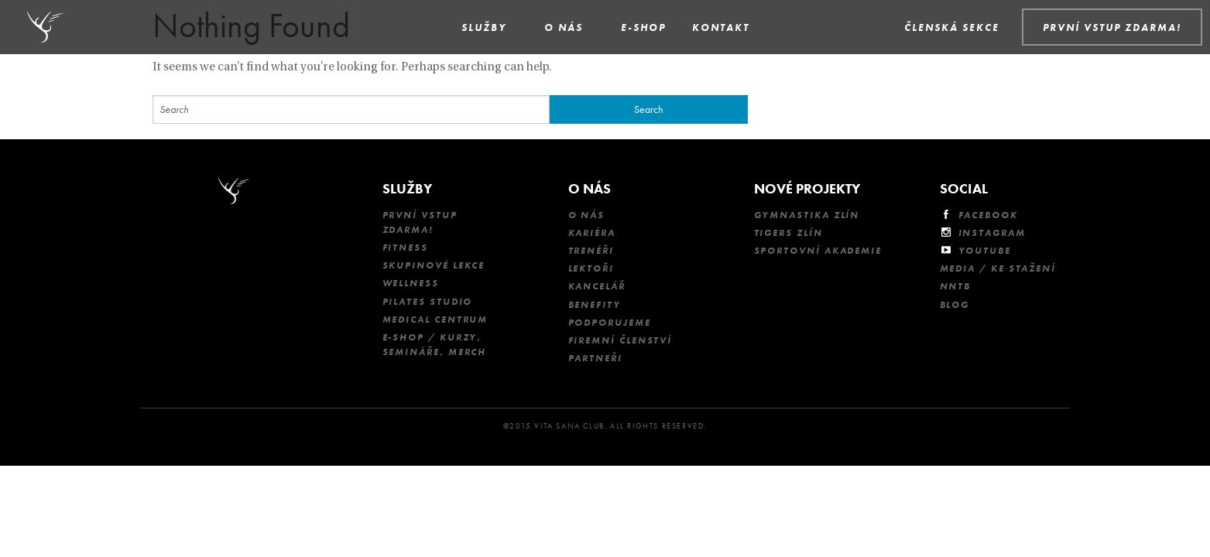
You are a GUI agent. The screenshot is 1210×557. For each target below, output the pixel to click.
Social (964, 188)
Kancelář (597, 286)
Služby (483, 27)
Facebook (988, 215)
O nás (563, 27)
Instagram (992, 233)
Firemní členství (620, 340)
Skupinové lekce (433, 265)
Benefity (594, 305)
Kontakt (720, 27)
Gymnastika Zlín (807, 215)
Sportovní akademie (818, 250)
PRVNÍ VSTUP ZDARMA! (1112, 27)
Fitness (405, 247)
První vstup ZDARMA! (420, 222)
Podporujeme (609, 322)
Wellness (410, 283)
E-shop (643, 27)
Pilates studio (427, 302)
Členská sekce (951, 27)
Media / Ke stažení (998, 268)
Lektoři (591, 268)
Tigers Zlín (788, 233)
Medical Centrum (435, 319)
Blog (955, 305)
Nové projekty (807, 188)
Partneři (595, 358)
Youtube (984, 250)
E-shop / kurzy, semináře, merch (434, 344)
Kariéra (591, 233)
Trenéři (591, 250)
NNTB (956, 286)
